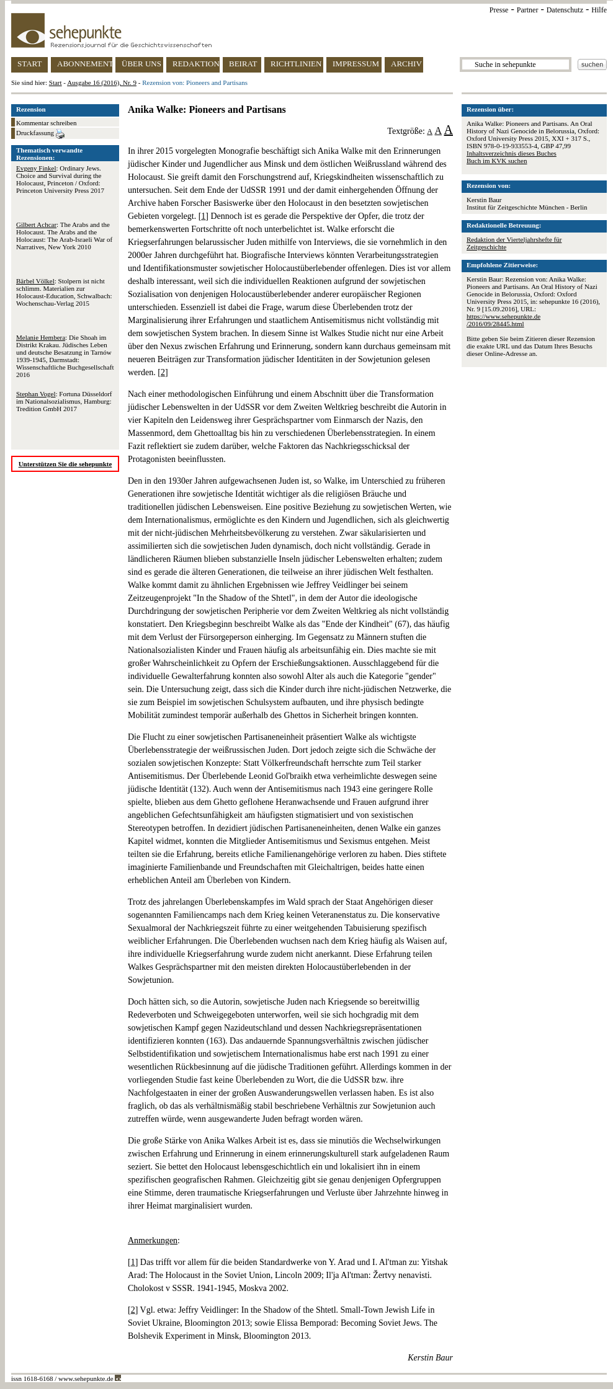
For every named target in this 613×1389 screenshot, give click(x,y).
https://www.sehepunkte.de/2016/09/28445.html (503, 320)
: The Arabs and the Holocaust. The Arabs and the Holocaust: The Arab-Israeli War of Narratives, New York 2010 (64, 236)
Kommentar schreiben (46, 122)
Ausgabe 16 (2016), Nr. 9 (101, 82)
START (29, 63)
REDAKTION (196, 63)
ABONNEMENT (84, 63)
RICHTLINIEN (296, 63)
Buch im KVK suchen (497, 160)
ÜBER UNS (141, 63)
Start (55, 82)
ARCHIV (406, 63)
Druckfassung (40, 134)
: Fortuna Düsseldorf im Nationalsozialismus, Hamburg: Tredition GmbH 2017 (64, 401)
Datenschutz (565, 10)
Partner (528, 10)
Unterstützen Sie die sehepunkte (65, 464)
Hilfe (599, 10)
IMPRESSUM (356, 63)
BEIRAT (243, 63)
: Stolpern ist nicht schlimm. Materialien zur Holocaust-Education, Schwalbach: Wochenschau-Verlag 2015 (64, 292)
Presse (499, 10)
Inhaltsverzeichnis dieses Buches (512, 153)
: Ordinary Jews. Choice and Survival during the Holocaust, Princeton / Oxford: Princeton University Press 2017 (60, 179)
